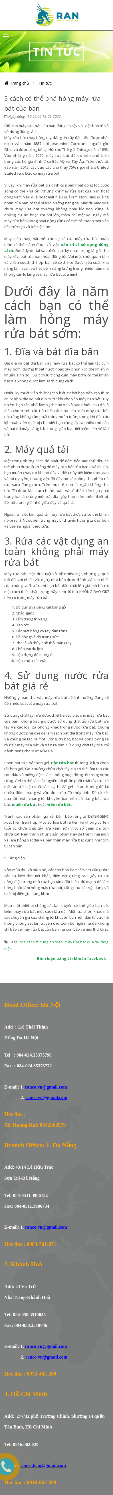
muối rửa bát (24, 804)
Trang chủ (19, 83)
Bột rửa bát (62, 762)
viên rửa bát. (59, 804)
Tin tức (45, 83)
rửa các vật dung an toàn (41, 941)
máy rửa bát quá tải (81, 941)
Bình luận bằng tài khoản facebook (71, 958)
